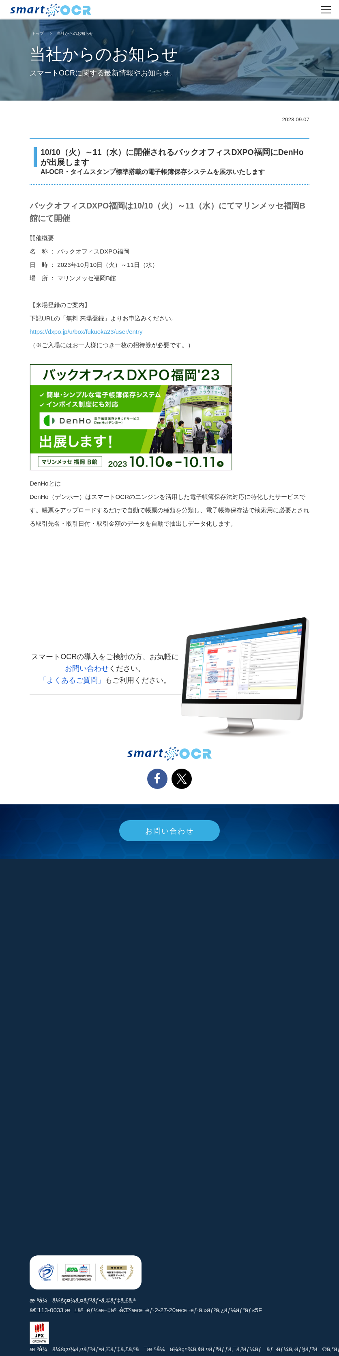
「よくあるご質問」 (72, 680)
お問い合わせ (87, 668)
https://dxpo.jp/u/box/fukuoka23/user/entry (86, 331)
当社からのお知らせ (75, 33)
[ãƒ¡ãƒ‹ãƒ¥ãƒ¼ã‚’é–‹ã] (326, 10)
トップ (38, 33)
